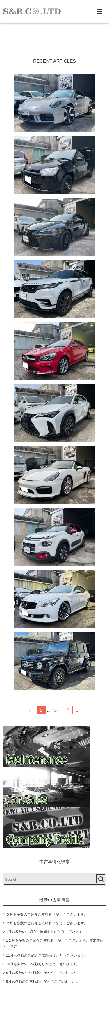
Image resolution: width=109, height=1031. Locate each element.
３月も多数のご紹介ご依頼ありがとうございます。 (46, 914)
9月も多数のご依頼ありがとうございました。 (42, 973)
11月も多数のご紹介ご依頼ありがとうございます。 (47, 955)
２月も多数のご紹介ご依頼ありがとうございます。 (46, 923)
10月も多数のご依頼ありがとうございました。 (43, 964)
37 (56, 710)
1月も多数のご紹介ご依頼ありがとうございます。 (46, 932)
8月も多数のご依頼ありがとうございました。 (42, 981)
